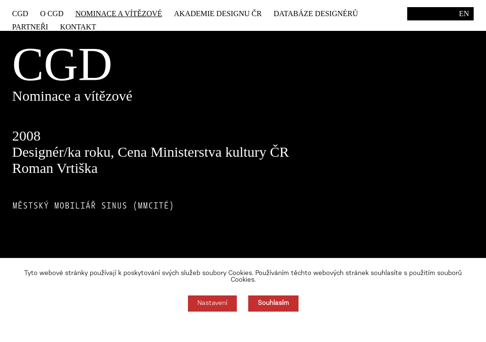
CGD (20, 14)
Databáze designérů (315, 14)
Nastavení (212, 303)
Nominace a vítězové (118, 14)
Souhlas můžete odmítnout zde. (243, 326)
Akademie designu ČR (218, 14)
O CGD (51, 14)
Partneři (30, 27)
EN (464, 14)
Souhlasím (273, 303)
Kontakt (78, 27)
